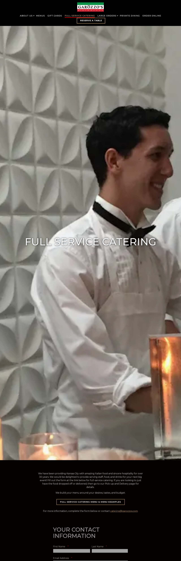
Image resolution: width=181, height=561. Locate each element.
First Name (61, 508)
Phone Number (64, 532)
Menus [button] (40, 15)
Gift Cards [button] (55, 15)
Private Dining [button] (130, 15)
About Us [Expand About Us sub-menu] (27, 15)
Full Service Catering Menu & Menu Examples (90, 463)
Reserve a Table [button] (91, 20)
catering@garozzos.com (124, 472)
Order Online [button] (151, 15)
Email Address (63, 520)
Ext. (94, 532)
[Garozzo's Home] (90, 6)
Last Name (100, 508)
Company (58, 543)
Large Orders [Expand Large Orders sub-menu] (107, 15)
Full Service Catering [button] (80, 15)
